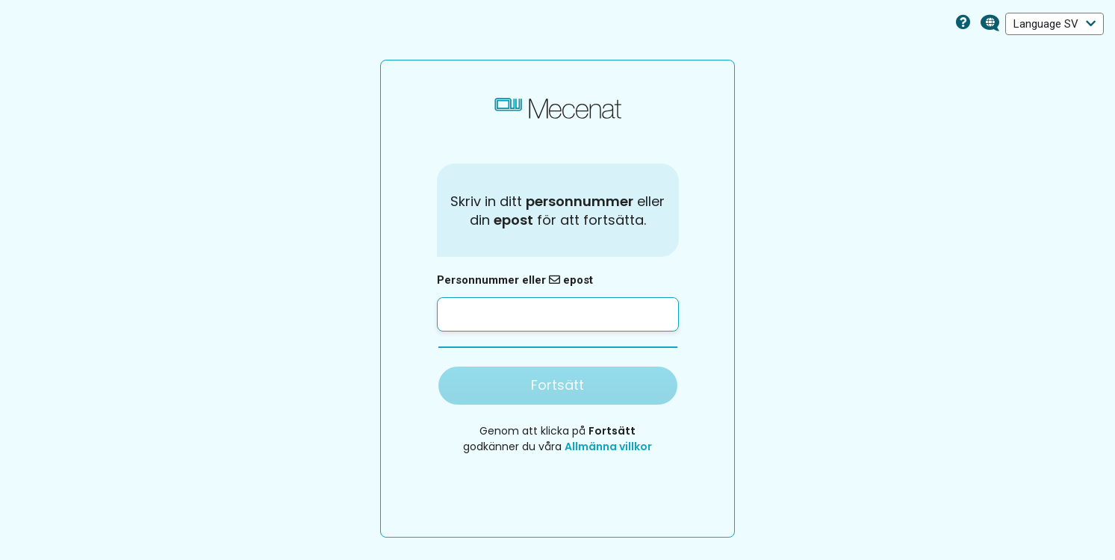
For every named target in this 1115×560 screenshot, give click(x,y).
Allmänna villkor (608, 446)
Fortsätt (557, 385)
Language (1054, 24)
